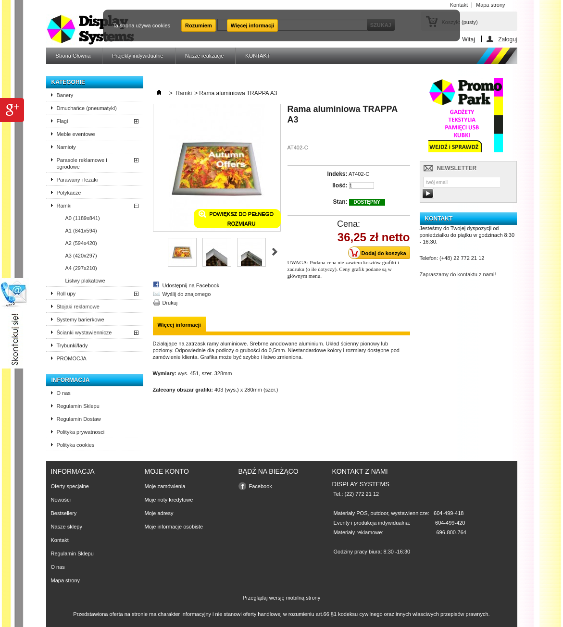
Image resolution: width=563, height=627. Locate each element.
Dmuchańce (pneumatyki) (87, 108)
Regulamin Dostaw (79, 419)
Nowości (61, 500)
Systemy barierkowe (80, 319)
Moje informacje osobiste (174, 526)
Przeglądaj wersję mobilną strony (281, 598)
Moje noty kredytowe (169, 500)
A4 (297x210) (81, 268)
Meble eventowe (76, 134)
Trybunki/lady (72, 345)
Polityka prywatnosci (81, 432)
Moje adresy (159, 513)
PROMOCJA (72, 358)
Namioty (66, 147)
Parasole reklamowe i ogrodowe (82, 163)
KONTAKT (257, 56)
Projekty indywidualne (137, 56)
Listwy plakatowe (85, 280)
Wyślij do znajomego (187, 294)
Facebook (260, 486)
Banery (65, 95)
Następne (275, 251)
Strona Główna (73, 56)
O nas (64, 393)
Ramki (64, 206)
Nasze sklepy (66, 526)
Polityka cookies (76, 445)
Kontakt (60, 540)
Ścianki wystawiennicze (84, 332)
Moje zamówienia (165, 486)
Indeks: (337, 174)
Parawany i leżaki (77, 180)
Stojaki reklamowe (78, 306)
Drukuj (170, 303)
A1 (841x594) (81, 231)
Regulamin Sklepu (78, 406)
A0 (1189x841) (82, 218)
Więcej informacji (252, 25)
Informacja (70, 380)
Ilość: (339, 185)
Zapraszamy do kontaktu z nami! (458, 274)
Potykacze (69, 193)
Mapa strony (65, 580)
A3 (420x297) (81, 255)
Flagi (62, 121)
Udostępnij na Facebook (191, 285)
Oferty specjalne (70, 486)
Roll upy (66, 293)
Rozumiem (198, 25)
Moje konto (167, 471)
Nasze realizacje (204, 56)
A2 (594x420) (81, 243)
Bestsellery (64, 513)
